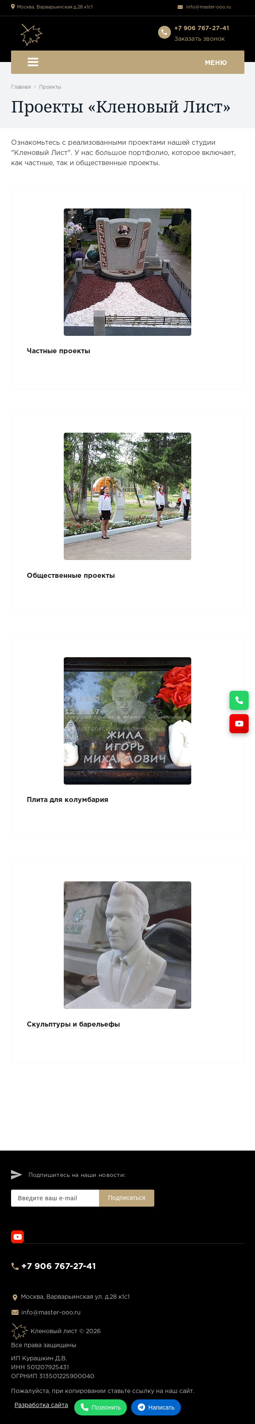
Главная (21, 87)
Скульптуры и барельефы (73, 1025)
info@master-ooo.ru (208, 7)
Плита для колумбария (67, 800)
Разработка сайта (41, 1405)
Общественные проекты (71, 576)
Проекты (50, 87)
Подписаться (126, 1197)
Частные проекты (58, 351)
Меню (127, 63)
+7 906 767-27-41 (58, 1266)
